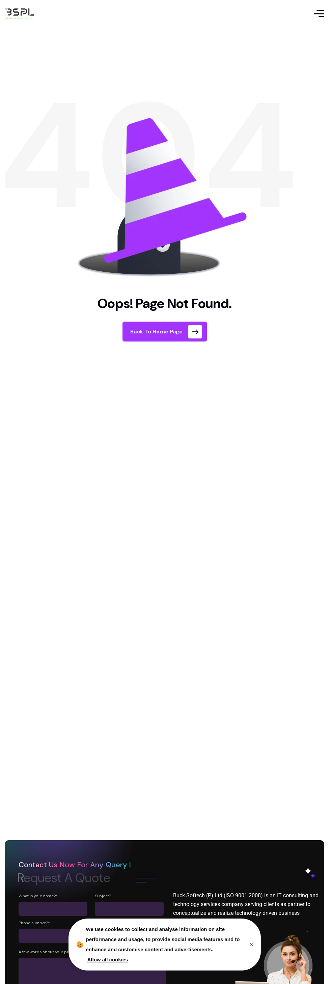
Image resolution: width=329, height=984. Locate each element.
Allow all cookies (107, 959)
